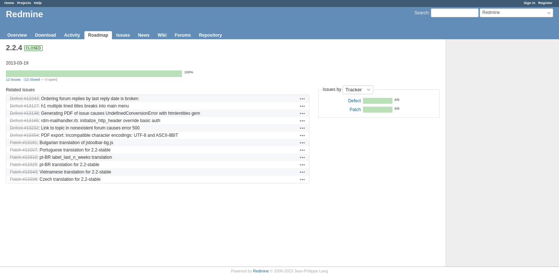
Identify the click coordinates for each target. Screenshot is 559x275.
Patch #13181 (23, 142)
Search (421, 12)
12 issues (13, 79)
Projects (24, 3)
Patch (355, 109)
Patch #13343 (23, 172)
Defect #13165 (24, 120)
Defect (354, 100)
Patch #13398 (23, 179)
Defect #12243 (24, 98)
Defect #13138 (24, 113)
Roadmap (98, 35)
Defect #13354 (24, 135)
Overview (17, 35)
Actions (302, 99)
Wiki (162, 35)
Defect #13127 (24, 106)
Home (9, 3)
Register (545, 3)
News (143, 35)
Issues (123, 35)
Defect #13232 (24, 128)
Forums (183, 35)
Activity (72, 35)
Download (45, 35)
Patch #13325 (23, 164)
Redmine (261, 271)
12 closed (32, 79)
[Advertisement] (482, 154)
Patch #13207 (23, 150)
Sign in (530, 3)
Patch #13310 (23, 157)
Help (38, 3)
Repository (210, 35)
